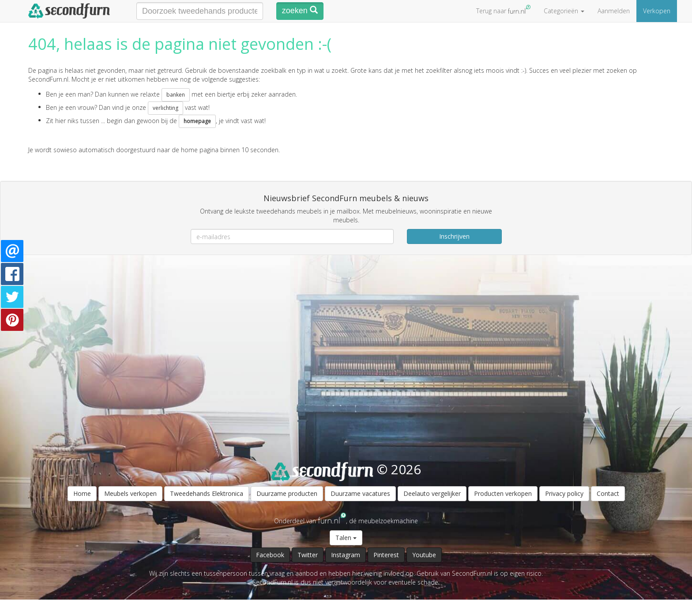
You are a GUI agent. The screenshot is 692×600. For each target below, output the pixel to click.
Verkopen (656, 11)
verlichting (165, 108)
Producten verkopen (503, 493)
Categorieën (564, 11)
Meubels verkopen (130, 493)
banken (175, 94)
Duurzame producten (286, 493)
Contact (608, 493)
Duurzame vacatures (360, 493)
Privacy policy (564, 493)
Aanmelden (614, 11)
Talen (346, 537)
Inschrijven (454, 236)
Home (82, 493)
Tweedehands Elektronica (206, 493)
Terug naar (503, 10)
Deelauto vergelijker (432, 493)
